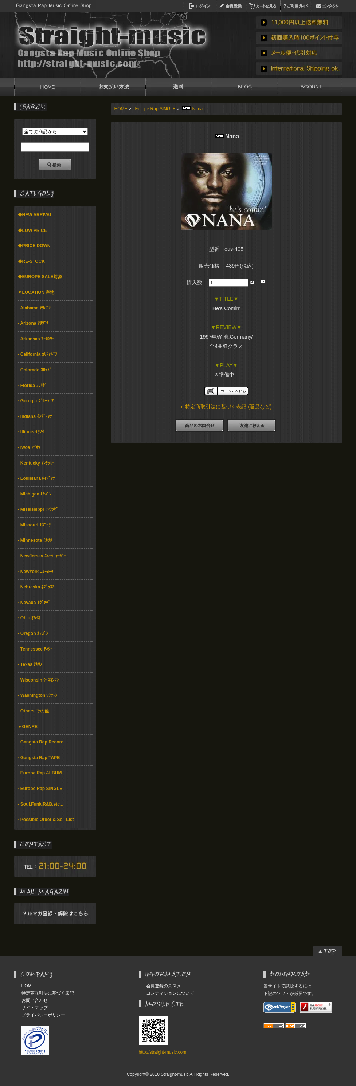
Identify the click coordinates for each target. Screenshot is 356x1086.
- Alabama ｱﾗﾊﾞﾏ (34, 308)
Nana (192, 108)
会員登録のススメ (163, 985)
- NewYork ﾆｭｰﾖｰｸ (35, 571)
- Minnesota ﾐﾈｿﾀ (35, 540)
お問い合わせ (34, 1000)
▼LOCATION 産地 (36, 292)
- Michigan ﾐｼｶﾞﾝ (35, 494)
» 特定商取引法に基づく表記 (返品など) (226, 407)
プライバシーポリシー (43, 1015)
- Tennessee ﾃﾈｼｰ (35, 649)
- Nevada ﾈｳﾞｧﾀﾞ (34, 602)
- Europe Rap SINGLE (40, 788)
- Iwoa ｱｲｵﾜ (29, 447)
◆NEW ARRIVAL (35, 214)
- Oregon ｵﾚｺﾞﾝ (33, 633)
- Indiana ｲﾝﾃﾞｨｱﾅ (35, 416)
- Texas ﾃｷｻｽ (30, 664)
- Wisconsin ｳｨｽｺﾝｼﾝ (38, 680)
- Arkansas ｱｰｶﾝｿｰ (36, 338)
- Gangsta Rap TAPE (39, 757)
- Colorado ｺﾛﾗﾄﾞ (35, 369)
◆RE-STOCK (31, 261)
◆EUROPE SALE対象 (40, 276)
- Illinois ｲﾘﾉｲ (31, 431)
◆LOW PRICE (32, 230)
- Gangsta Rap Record (41, 742)
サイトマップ (34, 1007)
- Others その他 (33, 711)
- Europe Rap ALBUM (40, 772)
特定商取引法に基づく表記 (47, 993)
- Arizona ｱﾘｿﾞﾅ (33, 323)
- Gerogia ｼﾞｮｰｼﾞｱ (36, 400)
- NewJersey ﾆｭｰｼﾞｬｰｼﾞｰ (42, 555)
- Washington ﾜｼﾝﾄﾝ (38, 695)
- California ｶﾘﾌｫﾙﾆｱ (37, 354)
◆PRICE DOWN (34, 245)
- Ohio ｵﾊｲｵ (29, 617)
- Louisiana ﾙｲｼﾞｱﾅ (36, 478)
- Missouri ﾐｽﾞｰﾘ (34, 525)
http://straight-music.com (163, 1052)
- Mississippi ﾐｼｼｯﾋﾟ (38, 509)
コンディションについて (170, 993)
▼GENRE (28, 726)
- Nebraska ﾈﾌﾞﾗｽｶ (36, 586)
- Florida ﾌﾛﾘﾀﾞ (32, 385)
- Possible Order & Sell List (46, 819)
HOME (121, 108)
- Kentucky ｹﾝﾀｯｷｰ (36, 463)
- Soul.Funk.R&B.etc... (40, 804)
